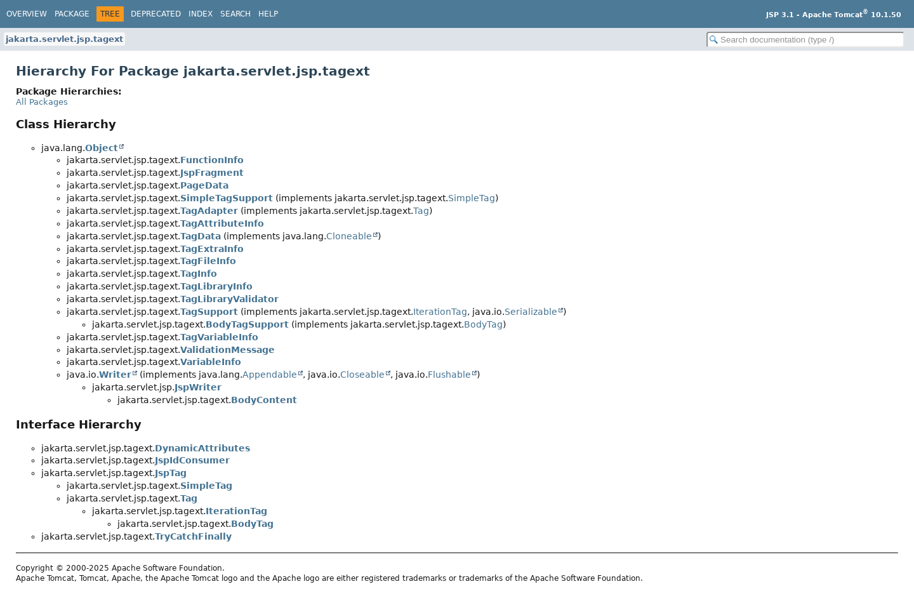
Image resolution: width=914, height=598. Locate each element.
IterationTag (440, 312)
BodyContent (264, 400)
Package (72, 14)
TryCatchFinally (193, 536)
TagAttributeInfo (222, 223)
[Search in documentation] (805, 40)
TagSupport (209, 312)
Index (201, 14)
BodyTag (483, 324)
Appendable (269, 374)
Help (268, 14)
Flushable (449, 374)
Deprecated (156, 14)
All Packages (42, 102)
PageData (204, 185)
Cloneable (349, 236)
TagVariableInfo (219, 337)
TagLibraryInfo (216, 286)
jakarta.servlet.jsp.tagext (64, 39)
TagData (200, 236)
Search (235, 14)
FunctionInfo (212, 160)
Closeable (362, 374)
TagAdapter (209, 211)
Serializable (531, 312)
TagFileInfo (208, 261)
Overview (26, 14)
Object (101, 148)
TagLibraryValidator (229, 299)
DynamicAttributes (202, 448)
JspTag (171, 473)
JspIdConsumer (192, 460)
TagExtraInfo (212, 249)
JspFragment (212, 173)
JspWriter (198, 387)
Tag (421, 211)
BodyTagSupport (247, 324)
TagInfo (198, 274)
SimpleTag (471, 198)
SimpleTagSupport (226, 198)
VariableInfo (210, 362)
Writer (115, 374)
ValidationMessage (227, 350)
